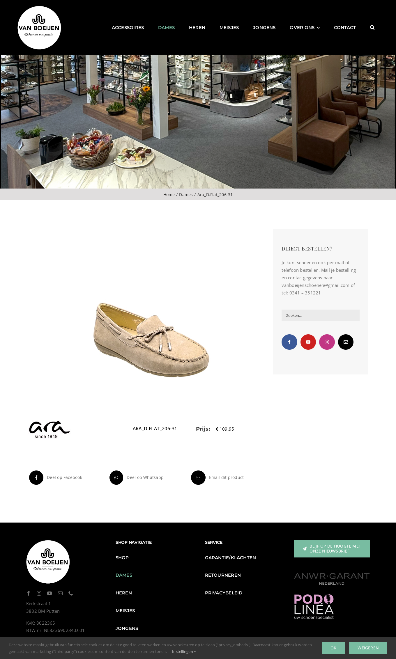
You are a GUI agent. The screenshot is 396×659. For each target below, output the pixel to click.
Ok (333, 648)
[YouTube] (308, 342)
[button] (372, 27)
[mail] (60, 593)
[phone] (70, 593)
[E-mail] (217, 477)
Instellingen (184, 651)
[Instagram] (327, 342)
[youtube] (49, 593)
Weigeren (368, 648)
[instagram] (39, 593)
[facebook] (28, 593)
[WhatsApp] (136, 477)
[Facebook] (55, 477)
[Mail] (345, 342)
